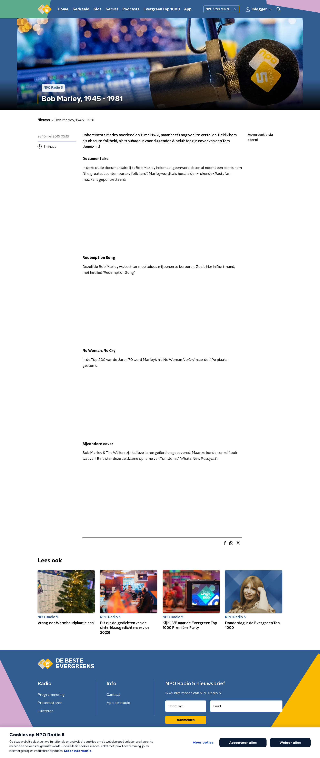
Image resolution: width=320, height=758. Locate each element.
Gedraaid (80, 9)
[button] (278, 9)
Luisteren (45, 711)
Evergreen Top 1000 (161, 9)
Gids (97, 9)
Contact (113, 695)
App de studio (118, 703)
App (188, 9)
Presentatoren (50, 703)
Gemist (112, 9)
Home (63, 9)
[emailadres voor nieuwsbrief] (246, 706)
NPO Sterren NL (221, 9)
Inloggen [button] (259, 9)
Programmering (51, 695)
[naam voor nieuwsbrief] (185, 706)
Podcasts (130, 9)
